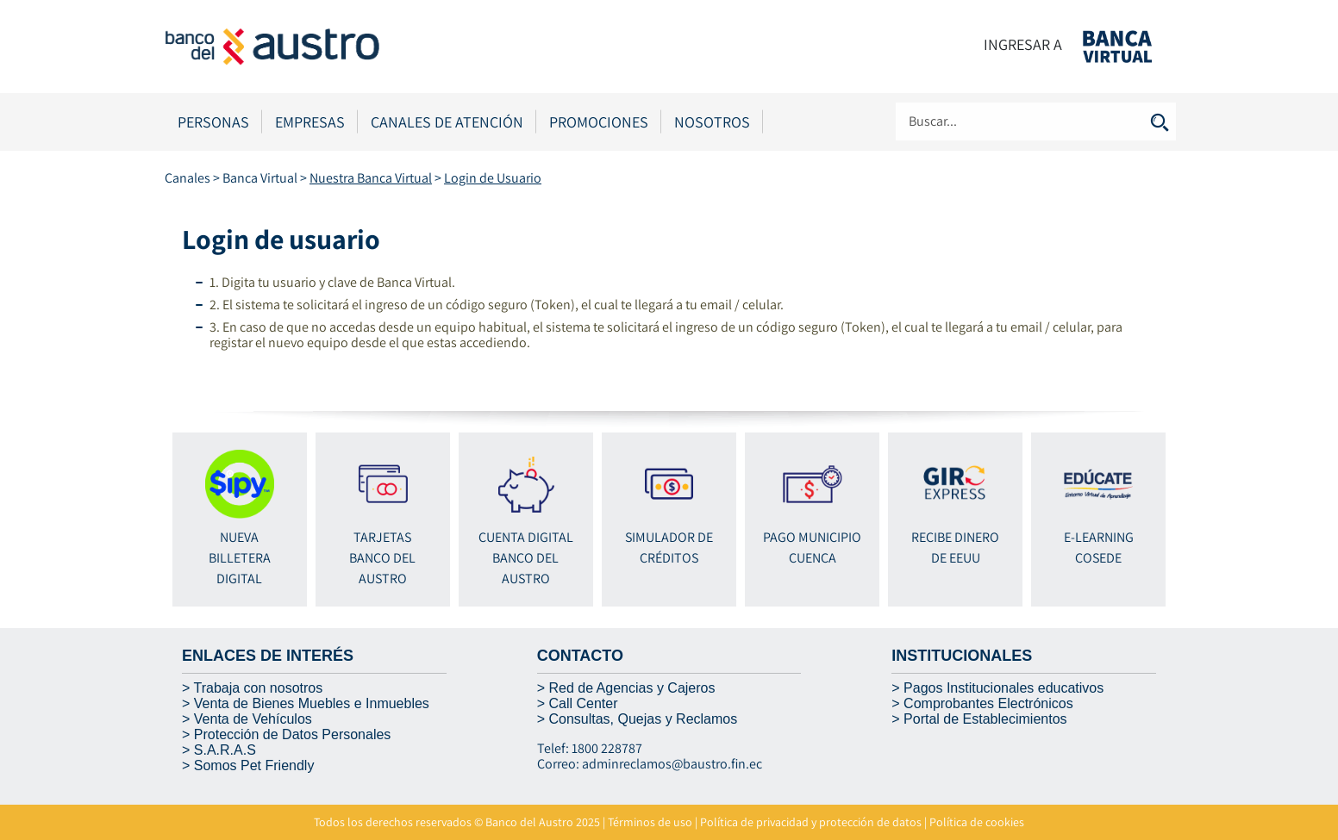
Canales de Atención (447, 122)
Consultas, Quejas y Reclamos (642, 719)
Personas (213, 122)
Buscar (1159, 122)
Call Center (582, 703)
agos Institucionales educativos (1008, 688)
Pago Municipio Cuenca (812, 508)
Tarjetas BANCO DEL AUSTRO (383, 519)
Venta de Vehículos (253, 719)
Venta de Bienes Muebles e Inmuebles (311, 703)
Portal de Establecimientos (984, 719)
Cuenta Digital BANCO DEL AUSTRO (526, 519)
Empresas (310, 122)
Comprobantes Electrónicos (988, 703)
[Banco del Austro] (337, 45)
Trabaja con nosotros (258, 688)
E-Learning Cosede (1098, 508)
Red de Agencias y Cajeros (631, 688)
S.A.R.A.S (225, 750)
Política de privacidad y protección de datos (811, 822)
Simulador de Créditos (669, 508)
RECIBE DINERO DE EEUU (955, 508)
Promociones (598, 122)
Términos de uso (650, 822)
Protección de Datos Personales (292, 734)
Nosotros (712, 122)
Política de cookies (976, 822)
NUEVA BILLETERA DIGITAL (240, 519)
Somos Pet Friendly (254, 765)
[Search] (1036, 121)
